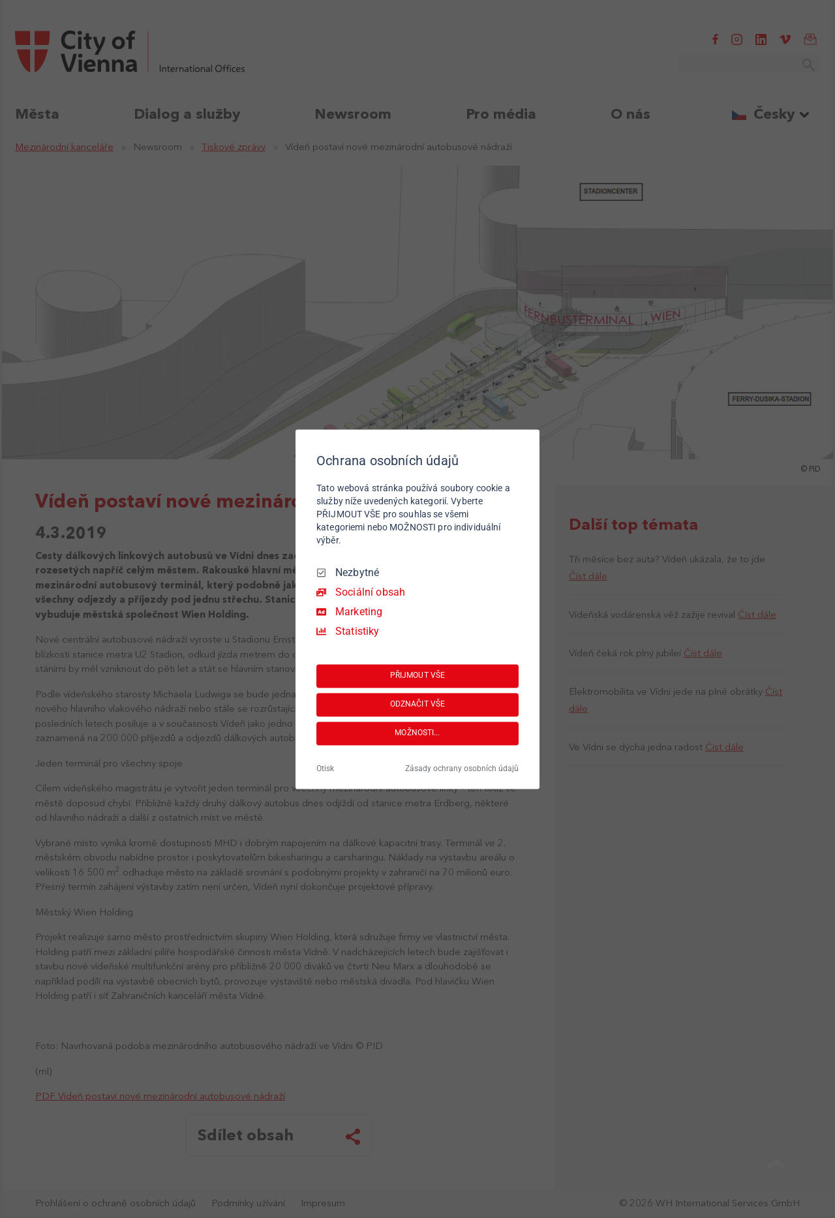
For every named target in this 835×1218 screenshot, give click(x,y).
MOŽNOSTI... (417, 733)
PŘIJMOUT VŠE (417, 675)
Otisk (325, 768)
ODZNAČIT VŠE (417, 704)
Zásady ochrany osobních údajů (462, 768)
